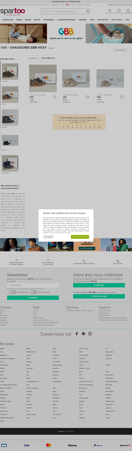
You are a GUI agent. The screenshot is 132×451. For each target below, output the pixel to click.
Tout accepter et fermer (79, 237)
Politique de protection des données (60, 233)
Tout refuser (48, 237)
